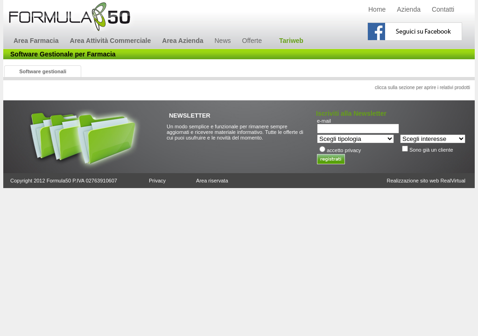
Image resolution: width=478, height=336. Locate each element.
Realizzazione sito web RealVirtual (426, 180)
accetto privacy (344, 150)
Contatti (443, 9)
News (222, 40)
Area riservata (212, 180)
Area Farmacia (36, 40)
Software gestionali (42, 71)
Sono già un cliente (431, 150)
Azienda (409, 9)
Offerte (252, 40)
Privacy (157, 180)
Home (377, 9)
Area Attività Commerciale (110, 40)
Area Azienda (182, 40)
